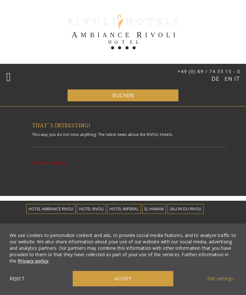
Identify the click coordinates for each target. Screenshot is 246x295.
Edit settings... (221, 278)
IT (237, 78)
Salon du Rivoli (185, 209)
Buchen (123, 95)
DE (216, 78)
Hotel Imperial (124, 209)
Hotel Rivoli (91, 209)
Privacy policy (33, 261)
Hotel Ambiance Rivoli (51, 209)
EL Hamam (154, 209)
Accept (123, 278)
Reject (17, 278)
